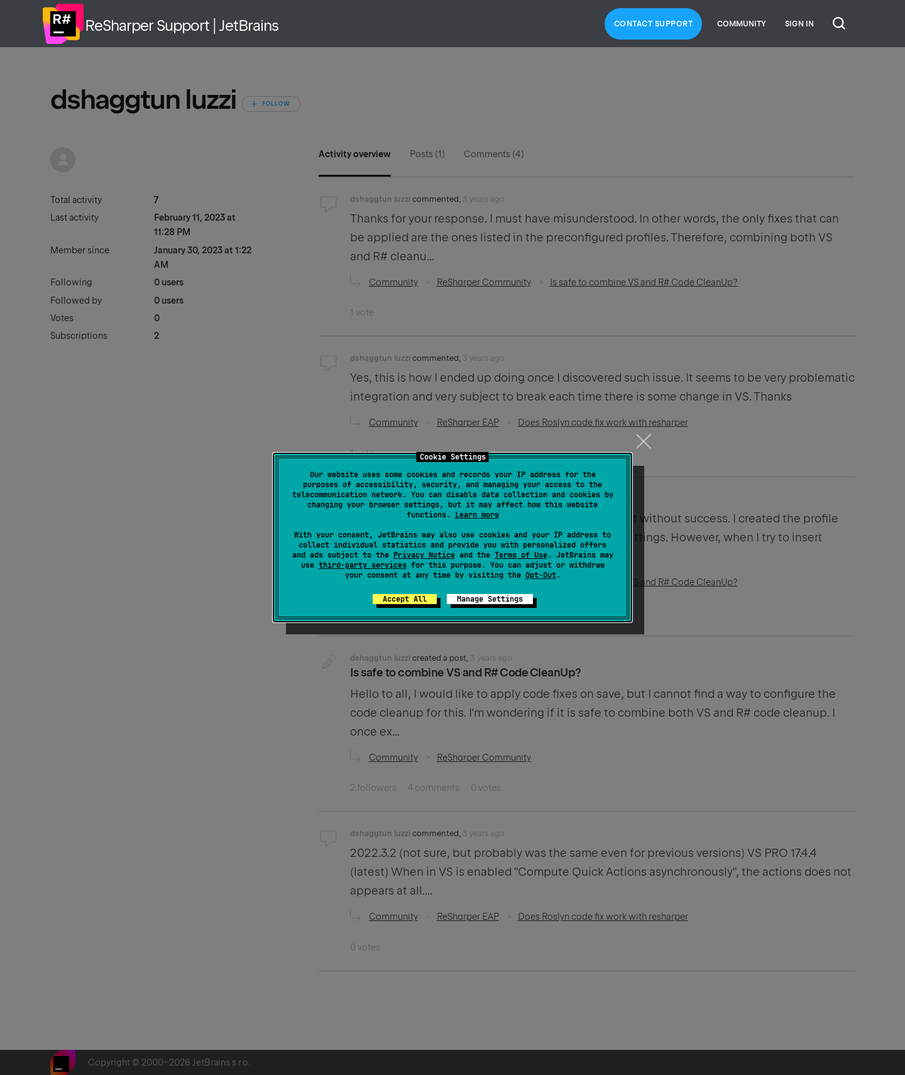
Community (741, 23)
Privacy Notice (424, 555)
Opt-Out (540, 575)
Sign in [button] (799, 23)
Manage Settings (490, 599)
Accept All (405, 599)
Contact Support (653, 23)
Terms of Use (521, 555)
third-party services (363, 565)
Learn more (477, 515)
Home (62, 23)
